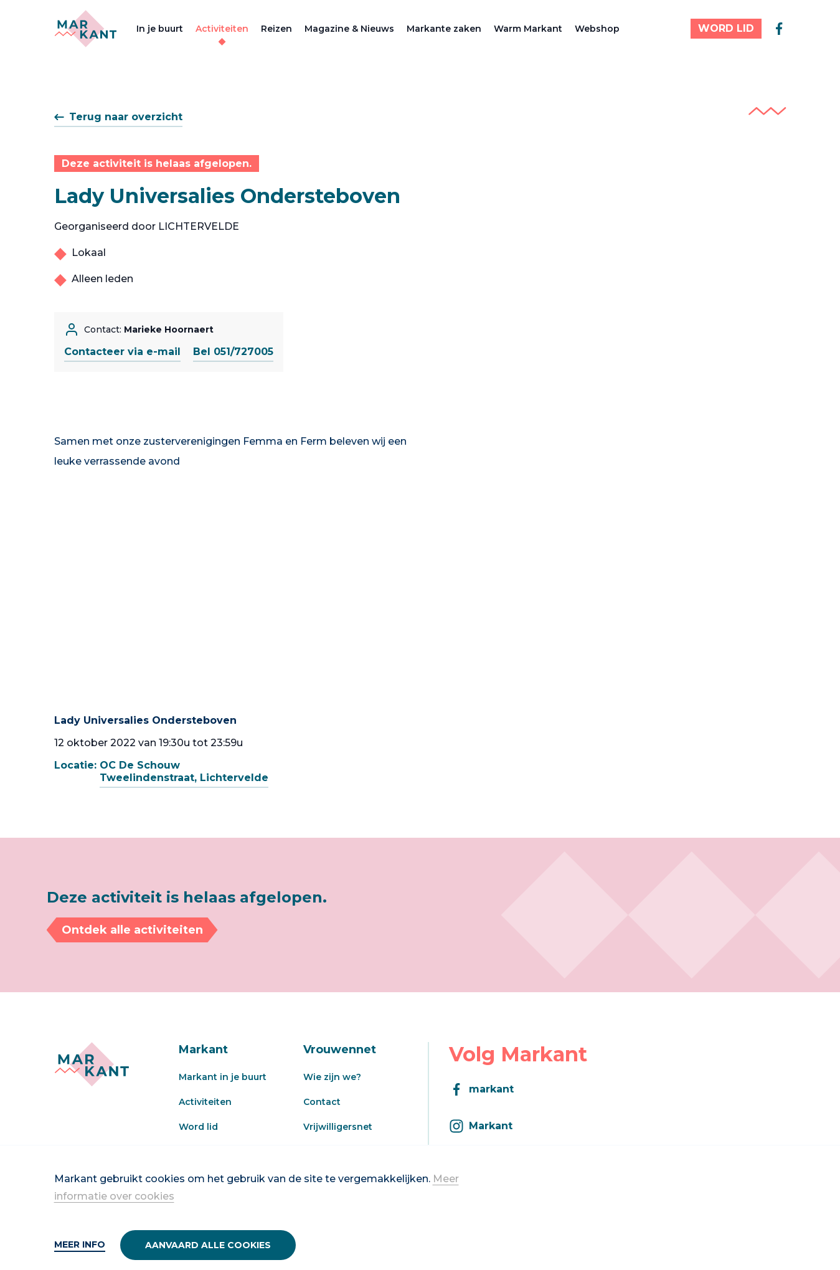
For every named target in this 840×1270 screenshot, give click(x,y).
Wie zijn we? (332, 1077)
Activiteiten (222, 28)
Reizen (276, 28)
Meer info (79, 1244)
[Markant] (85, 28)
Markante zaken (444, 28)
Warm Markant (528, 28)
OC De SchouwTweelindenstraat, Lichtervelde (184, 771)
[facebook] (779, 28)
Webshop (597, 28)
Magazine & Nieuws (349, 28)
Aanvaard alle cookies (208, 1245)
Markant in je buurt (223, 1077)
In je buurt (159, 28)
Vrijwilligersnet (337, 1126)
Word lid (198, 1126)
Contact (322, 1101)
